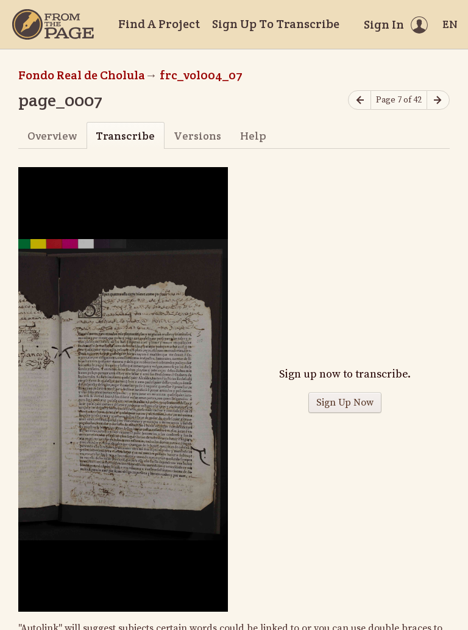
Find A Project (159, 24)
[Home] (53, 24)
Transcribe (125, 136)
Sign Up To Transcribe (275, 24)
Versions (197, 136)
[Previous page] (359, 100)
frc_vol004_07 (201, 75)
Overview (52, 136)
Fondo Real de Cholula (81, 75)
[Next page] (438, 100)
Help (253, 136)
